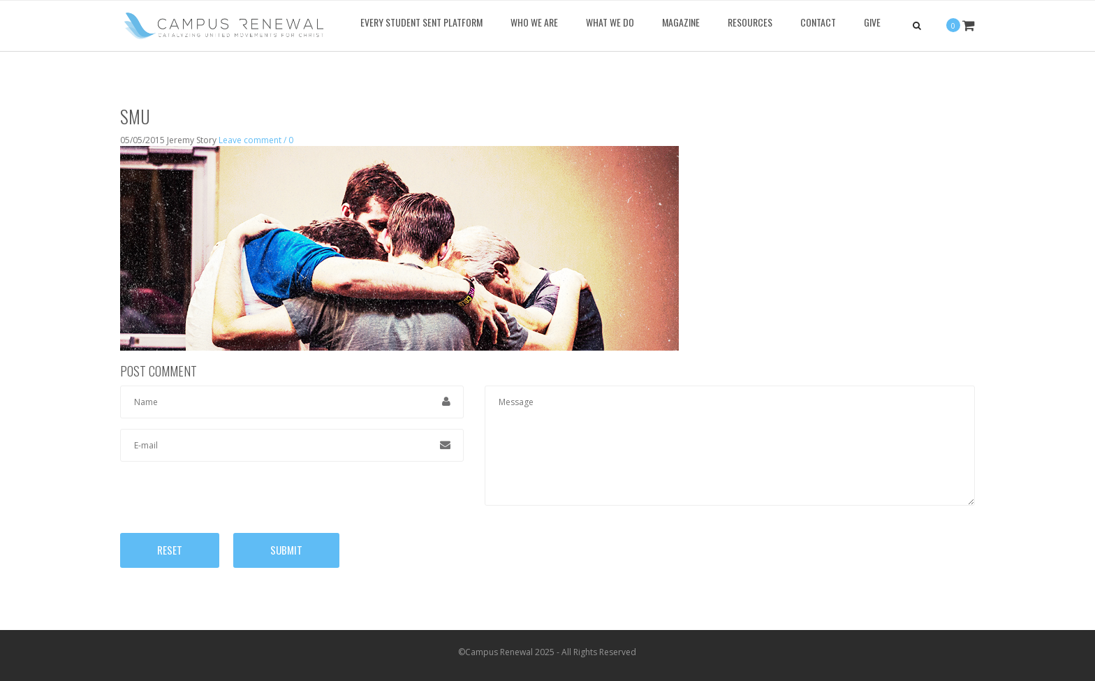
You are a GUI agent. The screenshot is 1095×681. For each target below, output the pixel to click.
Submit (286, 549)
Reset (169, 549)
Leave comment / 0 (256, 140)
